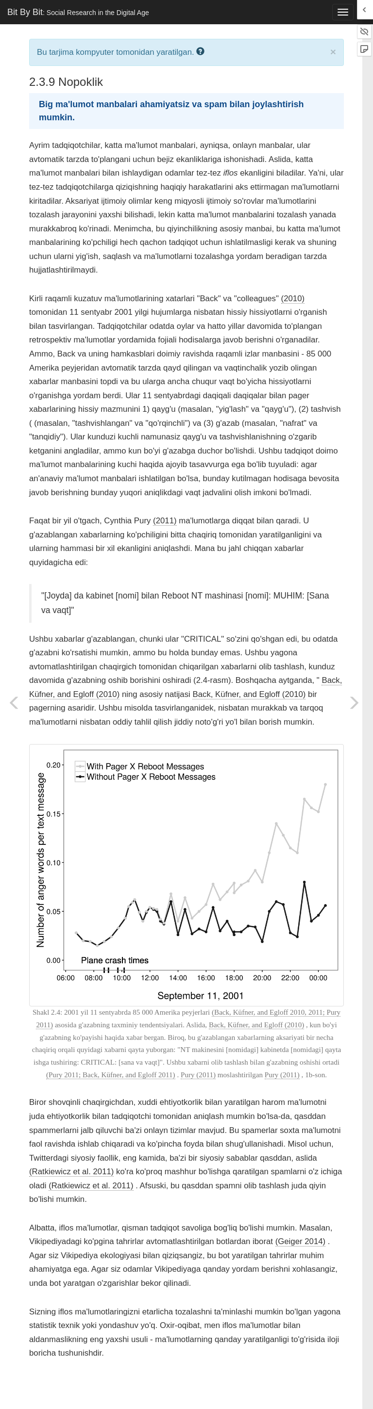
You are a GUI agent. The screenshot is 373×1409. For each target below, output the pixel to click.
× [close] (333, 52)
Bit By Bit (78, 12)
